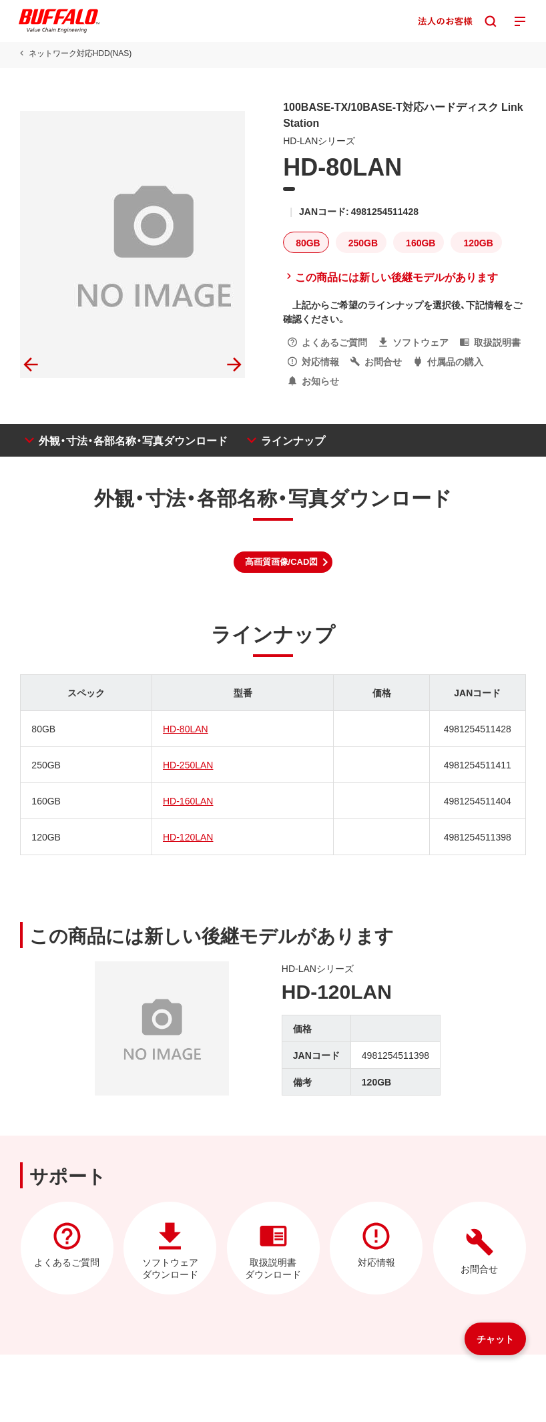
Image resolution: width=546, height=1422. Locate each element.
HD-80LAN (185, 728)
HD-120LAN (188, 836)
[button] (283, 562)
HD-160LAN (188, 800)
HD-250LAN (188, 764)
